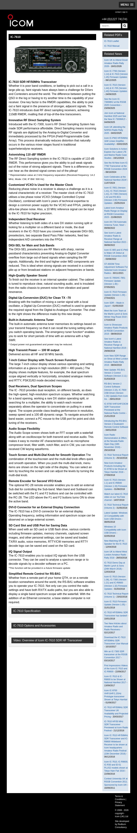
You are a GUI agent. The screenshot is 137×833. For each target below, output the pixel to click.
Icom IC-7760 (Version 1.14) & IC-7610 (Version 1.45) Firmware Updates (116, 74)
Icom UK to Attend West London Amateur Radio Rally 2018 (115, 554)
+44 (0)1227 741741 (115, 19)
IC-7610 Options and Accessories (34, 625)
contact (118, 12)
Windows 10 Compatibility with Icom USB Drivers (115, 530)
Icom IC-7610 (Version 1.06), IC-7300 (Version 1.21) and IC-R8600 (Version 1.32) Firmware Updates (115, 582)
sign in (125, 12)
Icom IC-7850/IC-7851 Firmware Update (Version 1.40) (114, 281)
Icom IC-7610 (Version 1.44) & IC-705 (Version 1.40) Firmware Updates (115, 88)
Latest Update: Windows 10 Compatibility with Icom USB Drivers (115, 516)
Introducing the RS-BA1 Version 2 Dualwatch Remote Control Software (116, 424)
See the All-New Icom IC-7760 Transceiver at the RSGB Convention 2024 (116, 166)
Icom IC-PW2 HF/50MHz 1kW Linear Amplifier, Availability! (116, 141)
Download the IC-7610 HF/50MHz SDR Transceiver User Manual (116, 640)
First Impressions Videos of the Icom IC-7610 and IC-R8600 (116, 668)
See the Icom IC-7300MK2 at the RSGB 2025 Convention (115, 102)
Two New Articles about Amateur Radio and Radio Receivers (115, 626)
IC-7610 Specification (26, 610)
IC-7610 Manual (111, 46)
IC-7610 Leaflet (111, 41)
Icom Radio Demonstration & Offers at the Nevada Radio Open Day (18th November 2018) (115, 441)
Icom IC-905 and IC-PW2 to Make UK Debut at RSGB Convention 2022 (116, 253)
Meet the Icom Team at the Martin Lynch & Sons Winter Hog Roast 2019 (115, 313)
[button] (127, 5)
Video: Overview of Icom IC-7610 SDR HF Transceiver (47, 640)
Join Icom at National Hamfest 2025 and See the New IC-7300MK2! (115, 116)
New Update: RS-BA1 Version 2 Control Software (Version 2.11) (115, 373)
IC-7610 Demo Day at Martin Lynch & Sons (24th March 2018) (114, 566)
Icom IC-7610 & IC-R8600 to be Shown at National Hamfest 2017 (115, 679)
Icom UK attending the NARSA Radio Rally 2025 (114, 130)
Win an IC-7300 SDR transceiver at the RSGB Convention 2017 (115, 654)
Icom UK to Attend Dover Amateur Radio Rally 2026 (116, 63)
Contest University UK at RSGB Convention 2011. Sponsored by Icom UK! (116, 781)
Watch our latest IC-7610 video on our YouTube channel (116, 497)
